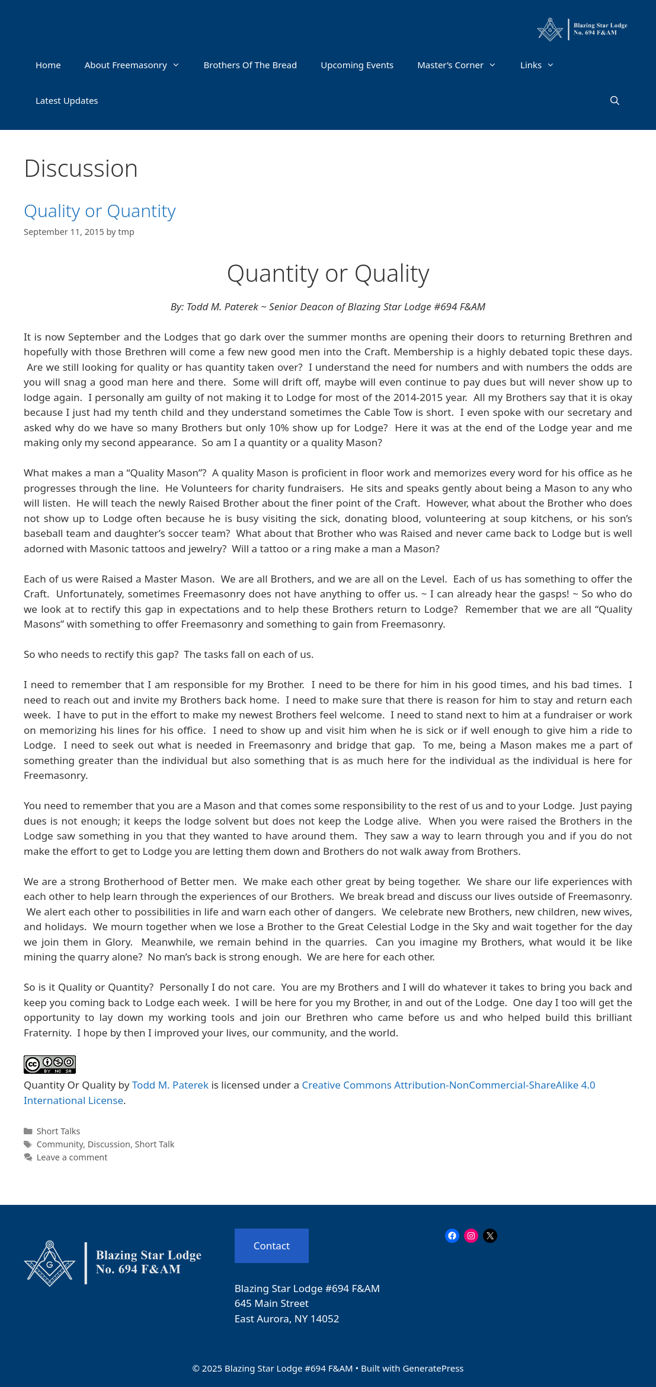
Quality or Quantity (99, 210)
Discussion (109, 1144)
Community (60, 1144)
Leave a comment (72, 1157)
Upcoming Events (357, 65)
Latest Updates (67, 100)
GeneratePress (432, 1368)
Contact (272, 1245)
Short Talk (155, 1144)
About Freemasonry (138, 64)
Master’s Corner (462, 64)
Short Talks (59, 1131)
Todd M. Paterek (170, 1085)
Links (543, 64)
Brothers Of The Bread (250, 65)
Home (48, 65)
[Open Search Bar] (614, 100)
